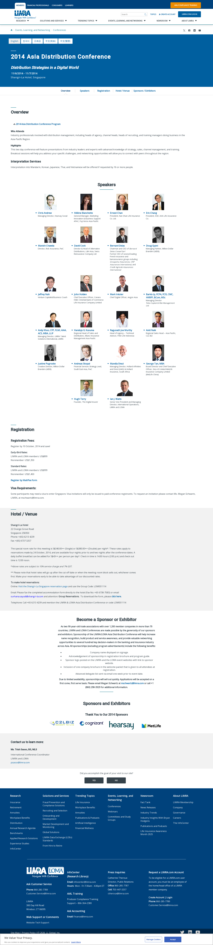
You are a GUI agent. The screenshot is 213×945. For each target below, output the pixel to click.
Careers (177, 817)
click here (116, 596)
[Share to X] (184, 31)
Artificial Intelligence (85, 822)
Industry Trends (148, 812)
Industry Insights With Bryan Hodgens (155, 819)
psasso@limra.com (20, 762)
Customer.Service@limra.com (41, 893)
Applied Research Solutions (24, 838)
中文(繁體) (65, 41)
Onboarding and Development (51, 817)
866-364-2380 (85, 903)
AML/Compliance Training (185, 5)
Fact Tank (145, 802)
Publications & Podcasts (87, 817)
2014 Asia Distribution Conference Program (38, 124)
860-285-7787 (122, 885)
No (116, 780)
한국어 (26, 41)
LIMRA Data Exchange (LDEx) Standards (57, 839)
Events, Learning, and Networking (32, 30)
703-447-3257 (119, 889)
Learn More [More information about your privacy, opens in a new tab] (76, 943)
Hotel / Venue (123, 90)
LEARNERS (69, 5)
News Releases (148, 807)
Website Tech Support (37, 922)
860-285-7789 (41, 889)
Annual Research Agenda (22, 828)
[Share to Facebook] (189, 31)
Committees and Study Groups (119, 818)
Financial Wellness (84, 828)
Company (178, 807)
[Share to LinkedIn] (194, 31)
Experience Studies (19, 843)
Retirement (15, 807)
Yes (94, 780)
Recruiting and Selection (55, 810)
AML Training (75, 893)
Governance (179, 812)
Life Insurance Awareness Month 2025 (153, 833)
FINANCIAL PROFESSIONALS (38, 5)
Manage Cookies (153, 940)
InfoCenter (15, 848)
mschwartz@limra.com (132, 683)
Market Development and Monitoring (56, 826)
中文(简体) (51, 41)
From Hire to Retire (52, 845)
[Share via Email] (199, 31)
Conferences (59, 30)
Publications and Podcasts (153, 826)
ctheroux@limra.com (118, 893)
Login (169, 897)
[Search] (145, 14)
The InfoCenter (181, 822)
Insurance (15, 802)
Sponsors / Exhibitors (145, 90)
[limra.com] (25, 14)
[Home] (11, 30)
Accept (173, 940)
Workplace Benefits (20, 817)
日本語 (37, 41)
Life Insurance (82, 802)
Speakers (84, 90)
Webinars (113, 811)
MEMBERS (20, 5)
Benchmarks (16, 833)
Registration (103, 90)
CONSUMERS (57, 5)
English (14, 41)
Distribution (16, 822)
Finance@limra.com (83, 916)
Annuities (15, 812)
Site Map (15, 932)
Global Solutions (51, 832)
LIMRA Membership (183, 802)
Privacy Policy (29, 932)
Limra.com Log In (189, 14)
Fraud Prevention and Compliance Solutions (54, 804)
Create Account (167, 14)
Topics (153, 14)
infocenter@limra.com (84, 881)
